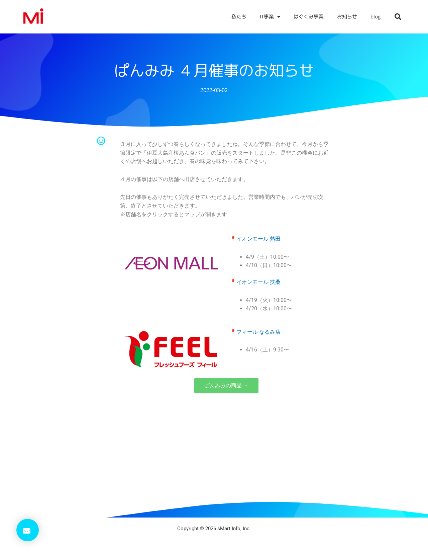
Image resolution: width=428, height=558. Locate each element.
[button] (398, 16)
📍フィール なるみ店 (255, 332)
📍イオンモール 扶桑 (255, 282)
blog (375, 16)
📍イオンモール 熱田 (255, 239)
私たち (238, 16)
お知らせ (347, 16)
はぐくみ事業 (309, 16)
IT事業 (270, 17)
